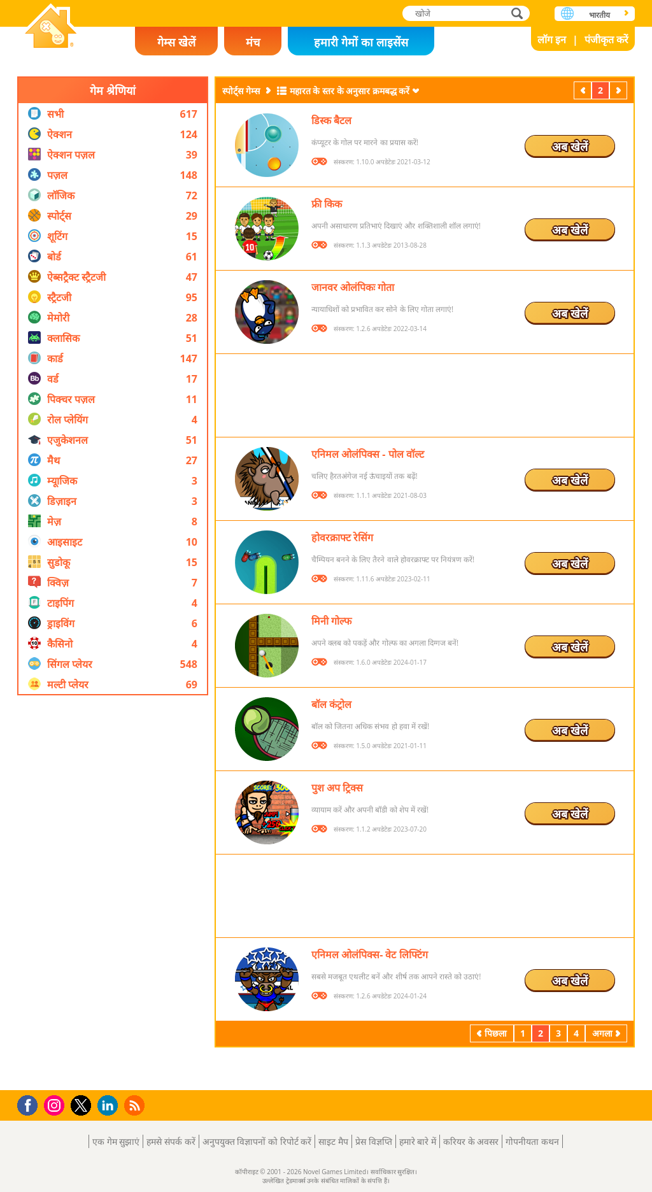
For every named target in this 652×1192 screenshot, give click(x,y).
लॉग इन (551, 39)
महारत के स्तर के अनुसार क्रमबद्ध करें (350, 91)
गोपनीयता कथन (532, 1141)
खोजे (518, 13)
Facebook (31, 1103)
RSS (136, 1105)
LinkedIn (110, 1105)
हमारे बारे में (417, 1141)
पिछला (584, 90)
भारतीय (599, 15)
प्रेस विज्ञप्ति (373, 1141)
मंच (253, 42)
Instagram (56, 1104)
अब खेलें (570, 146)
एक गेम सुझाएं (115, 1141)
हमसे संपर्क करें (170, 1141)
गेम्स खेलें (176, 42)
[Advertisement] (112, 893)
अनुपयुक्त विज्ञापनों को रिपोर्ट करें (257, 1141)
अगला (619, 90)
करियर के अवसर (471, 1141)
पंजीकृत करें (606, 39)
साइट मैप (333, 1141)
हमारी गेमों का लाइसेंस (361, 42)
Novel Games (51, 27)
